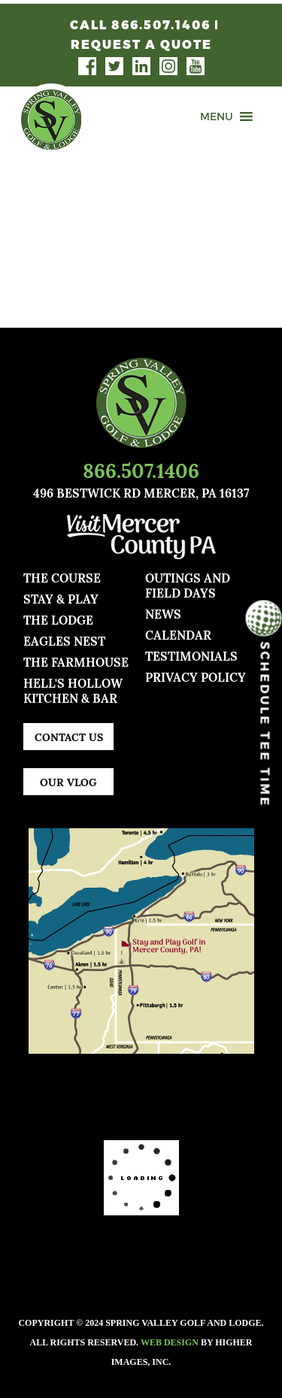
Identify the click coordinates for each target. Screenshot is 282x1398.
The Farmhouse (76, 661)
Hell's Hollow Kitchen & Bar (73, 690)
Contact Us (69, 736)
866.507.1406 (141, 469)
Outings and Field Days (187, 584)
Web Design (170, 1342)
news (163, 613)
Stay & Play (61, 598)
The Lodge (58, 619)
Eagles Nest (64, 640)
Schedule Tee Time (264, 711)
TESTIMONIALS (191, 655)
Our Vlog (68, 781)
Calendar (178, 634)
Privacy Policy (195, 676)
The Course (62, 576)
